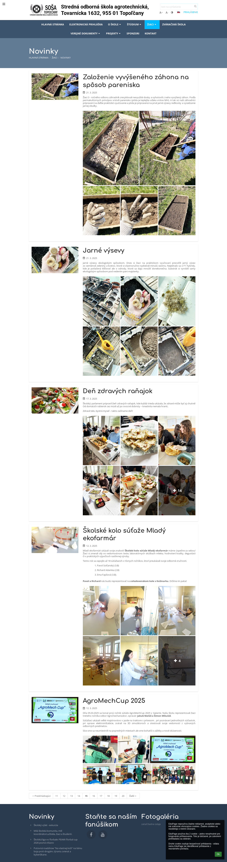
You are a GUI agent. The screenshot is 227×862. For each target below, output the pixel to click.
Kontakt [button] (150, 33)
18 (108, 795)
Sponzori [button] (133, 33)
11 (56, 795)
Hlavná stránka (38, 57)
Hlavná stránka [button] (52, 24)
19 (116, 795)
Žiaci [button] (152, 24)
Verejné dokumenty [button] (86, 33)
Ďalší (133, 795)
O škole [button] (115, 24)
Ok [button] (218, 854)
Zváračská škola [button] (174, 24)
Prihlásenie (191, 12)
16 (93, 795)
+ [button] (161, 12)
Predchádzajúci (41, 795)
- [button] (166, 12)
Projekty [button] (113, 33)
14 (78, 795)
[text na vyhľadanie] (179, 7)
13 (71, 795)
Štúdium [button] (134, 24)
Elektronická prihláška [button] (86, 24)
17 (101, 795)
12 (64, 795)
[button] (178, 12)
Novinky (65, 57)
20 (123, 795)
